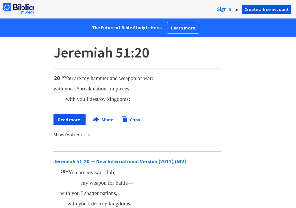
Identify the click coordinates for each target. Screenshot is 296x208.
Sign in (224, 9)
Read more (69, 119)
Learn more (183, 28)
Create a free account (267, 9)
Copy (130, 119)
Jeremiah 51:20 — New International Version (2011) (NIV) (119, 161)
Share (103, 119)
